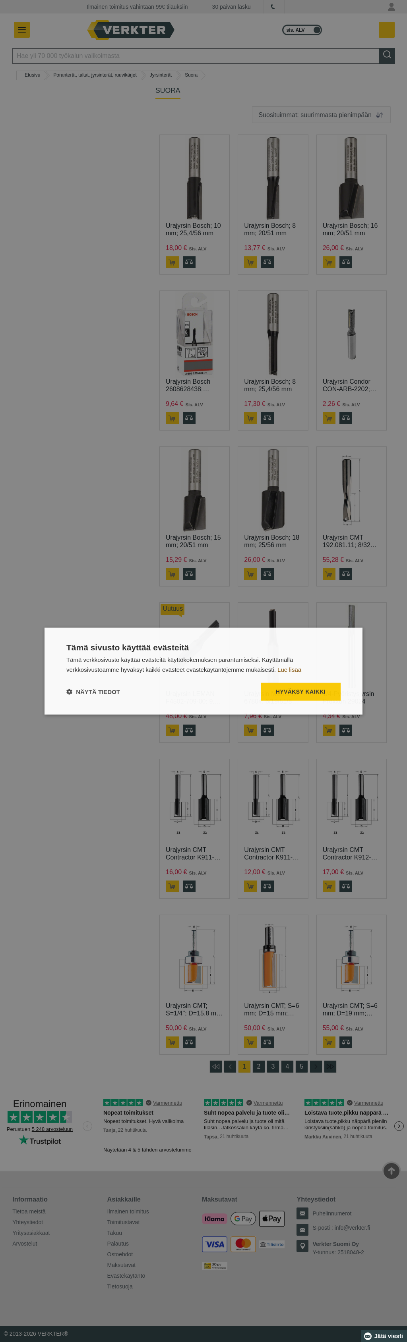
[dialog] (203, 671)
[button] (93, 691)
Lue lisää (289, 669)
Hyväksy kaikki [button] (301, 691)
